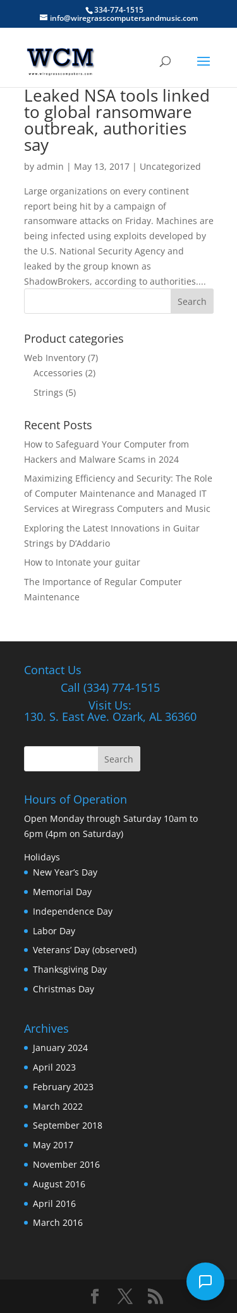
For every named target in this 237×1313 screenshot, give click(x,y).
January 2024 (60, 1048)
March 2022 (58, 1106)
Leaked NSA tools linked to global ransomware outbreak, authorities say (117, 120)
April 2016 (54, 1203)
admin (50, 166)
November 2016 (66, 1164)
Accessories (58, 373)
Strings (48, 392)
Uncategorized (170, 166)
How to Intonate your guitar (82, 562)
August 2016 (59, 1184)
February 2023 (63, 1087)
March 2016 (58, 1222)
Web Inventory (54, 358)
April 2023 (54, 1067)
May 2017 (53, 1145)
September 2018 (67, 1125)
